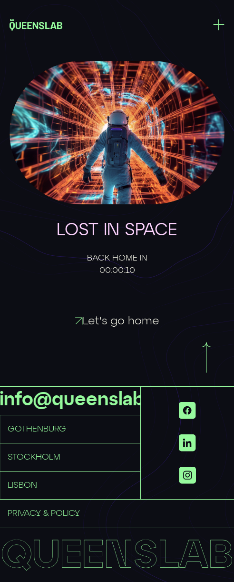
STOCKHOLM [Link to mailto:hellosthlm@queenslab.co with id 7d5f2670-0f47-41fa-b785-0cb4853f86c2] (34, 457)
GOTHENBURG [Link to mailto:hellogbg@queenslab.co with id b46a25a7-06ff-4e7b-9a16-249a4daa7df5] (37, 429)
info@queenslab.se (86, 400)
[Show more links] (187, 475)
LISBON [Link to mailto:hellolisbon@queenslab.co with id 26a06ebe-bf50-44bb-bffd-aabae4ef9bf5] (22, 485)
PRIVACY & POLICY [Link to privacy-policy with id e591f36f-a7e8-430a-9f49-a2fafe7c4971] (44, 513)
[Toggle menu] (218, 24)
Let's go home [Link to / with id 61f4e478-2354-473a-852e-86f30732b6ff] (117, 321)
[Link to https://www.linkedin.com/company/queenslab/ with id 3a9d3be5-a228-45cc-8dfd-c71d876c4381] (187, 443)
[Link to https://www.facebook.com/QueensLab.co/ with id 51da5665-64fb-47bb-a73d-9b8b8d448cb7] (187, 410)
